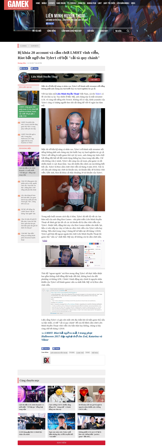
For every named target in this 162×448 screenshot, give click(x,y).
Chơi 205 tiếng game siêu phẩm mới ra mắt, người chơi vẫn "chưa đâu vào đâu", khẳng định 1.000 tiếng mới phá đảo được (29, 185)
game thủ (80, 352)
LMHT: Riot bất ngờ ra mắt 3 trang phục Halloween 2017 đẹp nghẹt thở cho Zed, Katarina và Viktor (28, 138)
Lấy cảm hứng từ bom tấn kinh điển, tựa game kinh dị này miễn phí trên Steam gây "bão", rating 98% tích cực (29, 199)
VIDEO (133, 3)
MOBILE (44, 3)
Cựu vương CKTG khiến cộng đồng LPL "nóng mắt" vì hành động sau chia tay (60, 407)
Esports (34, 46)
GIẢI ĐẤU (90, 30)
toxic (88, 352)
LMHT (100, 3)
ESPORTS (52, 3)
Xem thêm (61, 443)
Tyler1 (98, 94)
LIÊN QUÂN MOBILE (123, 3)
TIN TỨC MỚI (36, 30)
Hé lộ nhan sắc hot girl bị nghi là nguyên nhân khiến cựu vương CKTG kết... (90, 407)
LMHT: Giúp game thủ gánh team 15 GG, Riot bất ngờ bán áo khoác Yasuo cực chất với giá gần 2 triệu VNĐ (28, 111)
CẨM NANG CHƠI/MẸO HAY (72, 30)
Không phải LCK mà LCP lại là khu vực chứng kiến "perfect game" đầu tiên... (90, 434)
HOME (38, 3)
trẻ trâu (95, 352)
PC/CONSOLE (71, 3)
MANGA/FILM (91, 3)
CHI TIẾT (94, 80)
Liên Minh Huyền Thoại (65, 15)
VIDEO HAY (104, 30)
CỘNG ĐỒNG (51, 30)
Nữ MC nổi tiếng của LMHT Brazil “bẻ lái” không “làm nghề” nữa (28, 211)
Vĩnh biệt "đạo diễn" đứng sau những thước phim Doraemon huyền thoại (28, 236)
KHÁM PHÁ (81, 3)
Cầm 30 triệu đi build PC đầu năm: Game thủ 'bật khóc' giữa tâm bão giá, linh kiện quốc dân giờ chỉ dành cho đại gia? (29, 223)
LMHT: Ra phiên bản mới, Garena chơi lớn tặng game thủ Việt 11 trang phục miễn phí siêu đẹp (29, 125)
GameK (23, 46)
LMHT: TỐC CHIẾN (109, 3)
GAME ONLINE (61, 3)
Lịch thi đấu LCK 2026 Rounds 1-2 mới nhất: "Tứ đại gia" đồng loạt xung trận (27, 171)
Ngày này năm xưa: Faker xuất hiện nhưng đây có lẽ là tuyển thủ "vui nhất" (61, 434)
